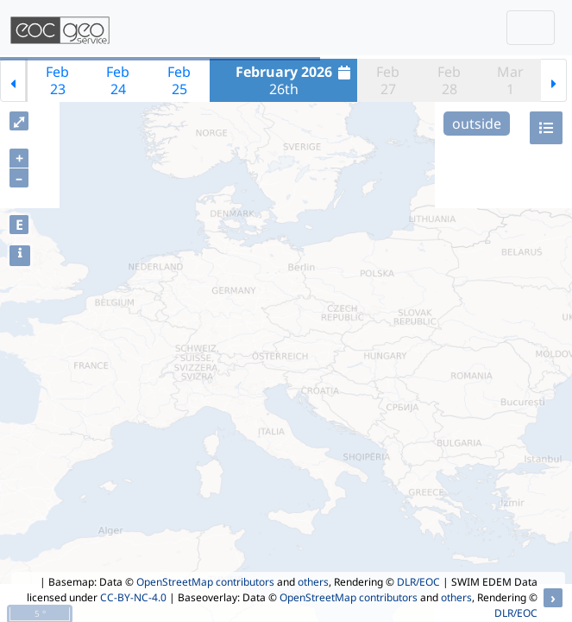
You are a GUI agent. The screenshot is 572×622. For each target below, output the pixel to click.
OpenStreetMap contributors (205, 581)
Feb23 (57, 80)
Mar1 (510, 80)
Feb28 (449, 80)
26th (295, 80)
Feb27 (387, 80)
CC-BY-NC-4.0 (133, 597)
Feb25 (179, 80)
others (313, 581)
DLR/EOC (418, 581)
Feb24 (117, 80)
